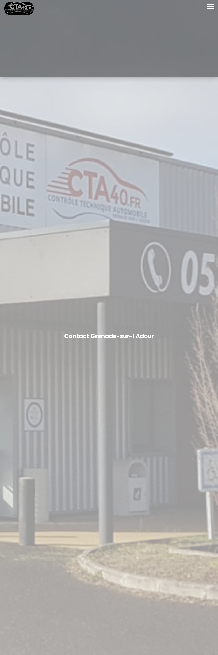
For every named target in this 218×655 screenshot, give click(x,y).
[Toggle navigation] (210, 7)
